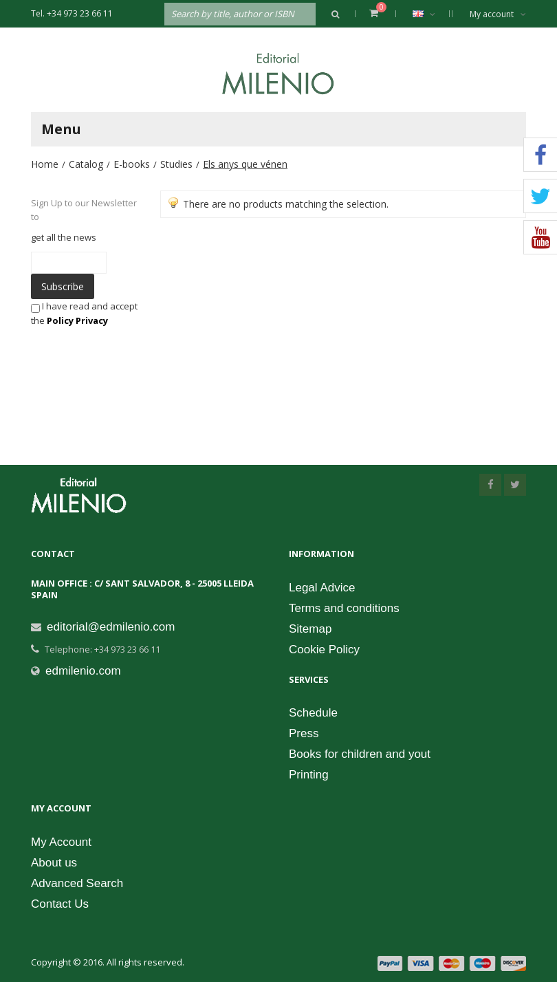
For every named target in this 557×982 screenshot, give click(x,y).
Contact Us (60, 903)
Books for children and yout (359, 754)
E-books (131, 164)
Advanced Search (77, 883)
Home (44, 164)
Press (303, 733)
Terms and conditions (344, 608)
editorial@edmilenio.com (111, 626)
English (430, 13)
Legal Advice (322, 587)
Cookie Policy (324, 649)
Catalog (86, 164)
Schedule (313, 712)
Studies (176, 164)
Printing (309, 774)
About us (54, 862)
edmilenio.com (83, 670)
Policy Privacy (77, 320)
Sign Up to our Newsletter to (84, 210)
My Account (61, 842)
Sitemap (310, 628)
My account (498, 14)
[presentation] (129, 354)
